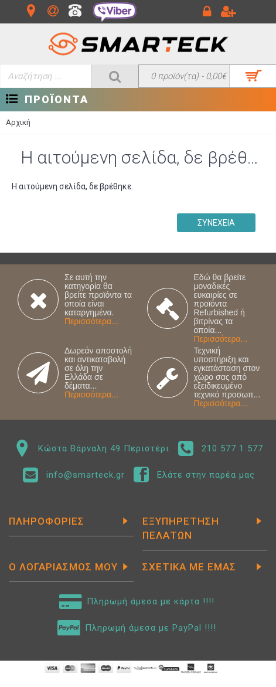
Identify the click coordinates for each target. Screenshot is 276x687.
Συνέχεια (216, 222)
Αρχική (18, 122)
